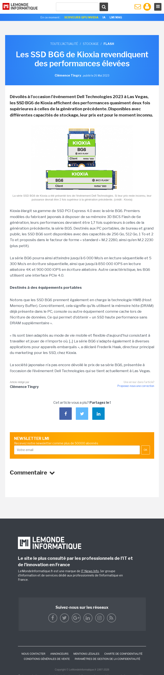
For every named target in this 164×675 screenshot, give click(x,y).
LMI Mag (116, 17)
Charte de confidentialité (123, 653)
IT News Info (90, 571)
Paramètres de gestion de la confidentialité (107, 658)
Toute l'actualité (64, 44)
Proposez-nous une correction (135, 386)
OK (145, 449)
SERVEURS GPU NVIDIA (81, 17)
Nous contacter (33, 653)
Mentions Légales (86, 653)
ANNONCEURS (59, 653)
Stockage (91, 44)
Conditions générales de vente (47, 658)
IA (103, 17)
